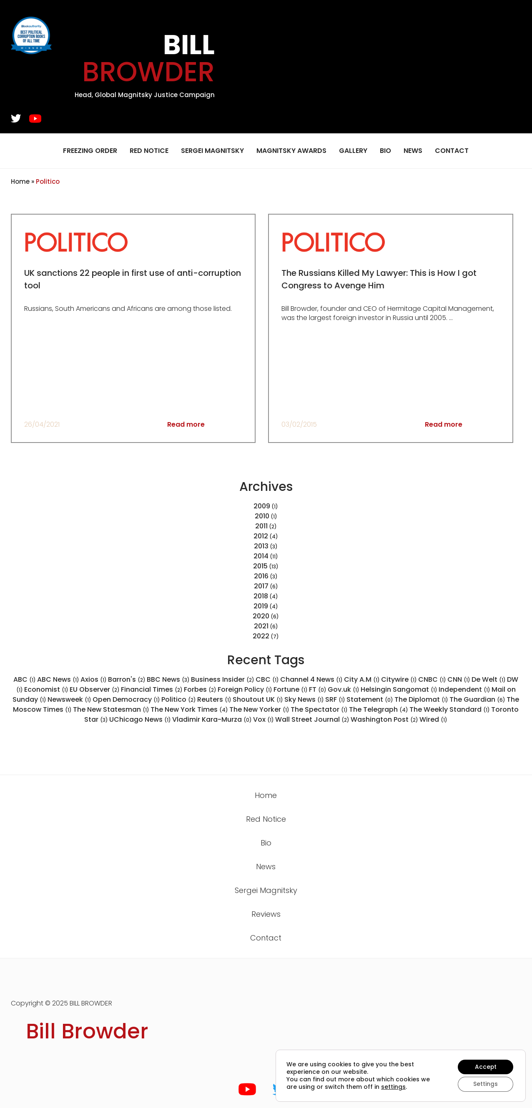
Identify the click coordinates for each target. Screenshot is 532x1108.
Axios (93, 679)
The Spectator (319, 709)
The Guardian (477, 699)
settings (393, 1086)
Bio (385, 150)
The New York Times (189, 709)
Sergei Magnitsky (212, 150)
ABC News (58, 679)
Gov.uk (343, 689)
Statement (369, 699)
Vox (263, 719)
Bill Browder (87, 1031)
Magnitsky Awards (291, 150)
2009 (261, 506)
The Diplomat (421, 699)
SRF (335, 699)
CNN (458, 679)
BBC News (168, 679)
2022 (261, 636)
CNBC (432, 679)
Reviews (266, 914)
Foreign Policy (245, 689)
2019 (260, 606)
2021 (261, 626)
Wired (433, 719)
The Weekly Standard (449, 709)
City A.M (362, 679)
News (413, 150)
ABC (24, 679)
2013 (261, 546)
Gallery (353, 150)
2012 (260, 536)
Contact (452, 150)
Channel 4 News (311, 679)
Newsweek (69, 699)
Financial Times (152, 689)
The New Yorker (259, 709)
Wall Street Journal (312, 719)
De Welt (489, 679)
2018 (260, 596)
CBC (267, 679)
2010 (262, 516)
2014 (261, 556)
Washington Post (384, 719)
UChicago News (140, 719)
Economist (46, 689)
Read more (186, 424)
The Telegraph (378, 709)
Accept (485, 1067)
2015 (260, 566)
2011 (261, 526)
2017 (261, 586)
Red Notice (149, 150)
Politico (178, 699)
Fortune (291, 689)
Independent (464, 689)
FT (317, 689)
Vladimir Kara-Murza (212, 719)
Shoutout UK (258, 699)
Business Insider (222, 679)
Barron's (127, 679)
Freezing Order (90, 150)
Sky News (304, 699)
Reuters (214, 699)
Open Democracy (126, 699)
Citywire (399, 679)
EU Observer (95, 689)
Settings (485, 1084)
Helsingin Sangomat (399, 689)
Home (20, 181)
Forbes (200, 689)
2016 (261, 576)
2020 (261, 616)
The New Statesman (111, 709)
